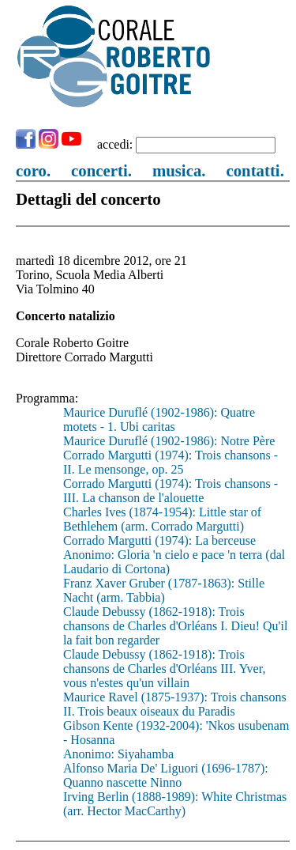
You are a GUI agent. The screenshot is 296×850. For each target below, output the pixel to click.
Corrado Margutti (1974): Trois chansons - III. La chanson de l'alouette (170, 490)
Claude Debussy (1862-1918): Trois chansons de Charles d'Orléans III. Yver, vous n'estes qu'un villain (164, 668)
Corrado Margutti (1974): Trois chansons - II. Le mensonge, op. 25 (170, 462)
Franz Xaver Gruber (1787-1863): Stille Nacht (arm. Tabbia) (163, 590)
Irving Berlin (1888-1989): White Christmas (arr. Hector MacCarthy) (175, 804)
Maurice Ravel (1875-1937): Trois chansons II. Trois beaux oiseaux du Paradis (175, 704)
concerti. (101, 170)
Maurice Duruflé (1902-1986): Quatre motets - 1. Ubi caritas (159, 419)
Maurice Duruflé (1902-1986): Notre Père (169, 441)
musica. (179, 170)
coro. (33, 170)
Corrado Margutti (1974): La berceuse (159, 540)
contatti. (254, 170)
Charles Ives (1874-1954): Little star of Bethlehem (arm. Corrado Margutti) (162, 519)
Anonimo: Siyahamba (118, 754)
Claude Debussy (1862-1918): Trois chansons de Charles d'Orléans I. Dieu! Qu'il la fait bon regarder (175, 626)
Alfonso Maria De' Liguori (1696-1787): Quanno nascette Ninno (165, 775)
